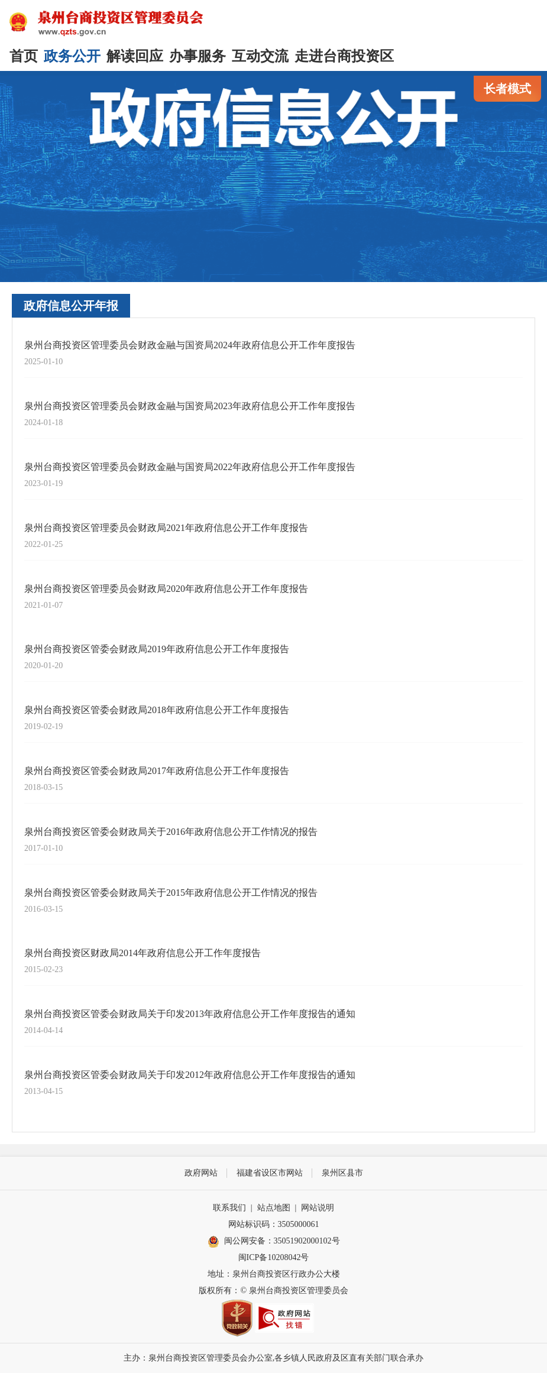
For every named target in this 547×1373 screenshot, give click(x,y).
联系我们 (229, 1207)
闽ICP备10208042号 (273, 1257)
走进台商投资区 (344, 56)
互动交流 (260, 56)
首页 (23, 56)
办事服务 (197, 56)
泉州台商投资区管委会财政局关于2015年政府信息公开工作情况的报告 (171, 893)
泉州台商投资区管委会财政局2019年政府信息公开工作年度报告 (156, 649)
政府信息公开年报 (71, 305)
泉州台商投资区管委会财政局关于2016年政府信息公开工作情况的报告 (171, 832)
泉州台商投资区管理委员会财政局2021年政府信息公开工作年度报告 (166, 528)
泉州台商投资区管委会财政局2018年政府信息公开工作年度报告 (156, 710)
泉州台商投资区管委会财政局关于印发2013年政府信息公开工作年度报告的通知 (189, 1014)
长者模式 (507, 88)
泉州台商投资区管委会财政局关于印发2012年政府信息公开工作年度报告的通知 (189, 1075)
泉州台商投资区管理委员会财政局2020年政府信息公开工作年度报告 (166, 589)
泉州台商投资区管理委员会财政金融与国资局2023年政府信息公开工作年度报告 (189, 406)
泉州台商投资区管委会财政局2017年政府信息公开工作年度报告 (156, 771)
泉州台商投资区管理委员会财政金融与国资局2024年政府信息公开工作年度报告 (189, 345)
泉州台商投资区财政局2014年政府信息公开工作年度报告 (142, 953)
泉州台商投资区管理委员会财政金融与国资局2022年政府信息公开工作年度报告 (189, 467)
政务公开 (72, 56)
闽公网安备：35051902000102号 (274, 1242)
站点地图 (273, 1207)
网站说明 (317, 1207)
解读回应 (134, 56)
